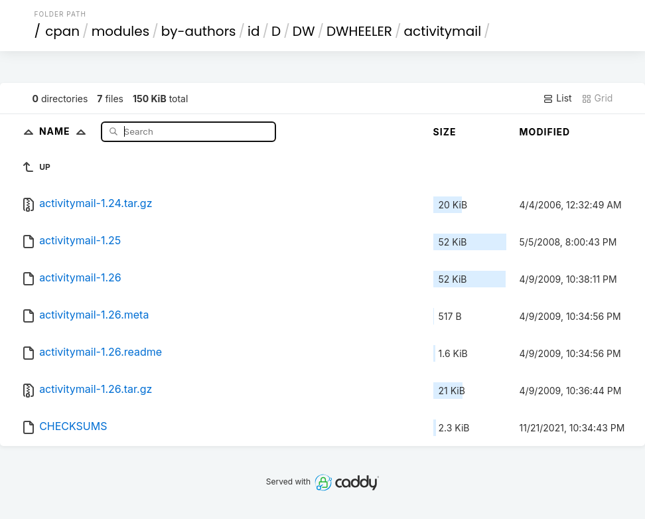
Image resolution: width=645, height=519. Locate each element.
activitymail (443, 31)
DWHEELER (359, 31)
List (557, 98)
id (253, 31)
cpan (62, 31)
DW (304, 31)
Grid (597, 98)
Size (445, 131)
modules (120, 31)
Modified (545, 131)
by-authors (198, 31)
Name (65, 131)
